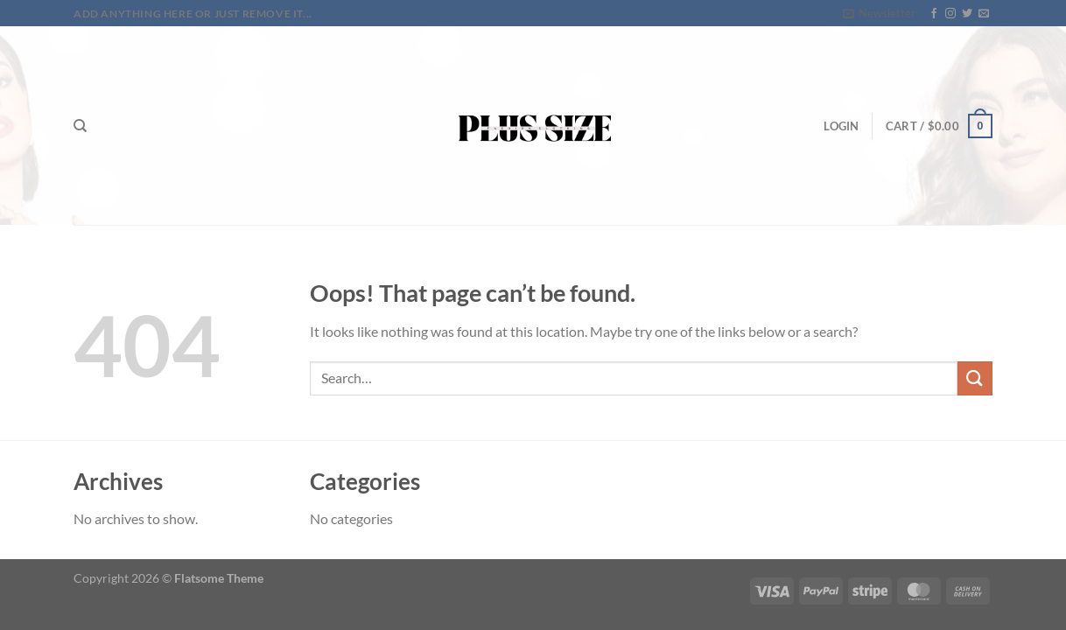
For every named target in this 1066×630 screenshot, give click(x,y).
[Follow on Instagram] (950, 14)
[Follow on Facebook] (934, 14)
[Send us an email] (983, 14)
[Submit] (974, 378)
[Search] (80, 126)
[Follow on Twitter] (967, 14)
